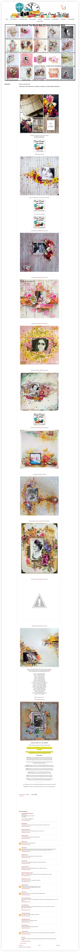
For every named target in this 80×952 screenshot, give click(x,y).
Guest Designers (71, 19)
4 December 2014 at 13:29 (26, 844)
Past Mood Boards (55, 19)
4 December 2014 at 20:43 (26, 875)
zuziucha (23, 847)
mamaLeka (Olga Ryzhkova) (26, 813)
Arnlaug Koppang (40, 427)
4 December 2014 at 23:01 (26, 894)
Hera (22, 937)
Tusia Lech (23, 860)
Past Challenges (47, 19)
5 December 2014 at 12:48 (26, 901)
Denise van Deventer (25, 898)
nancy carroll (24, 931)
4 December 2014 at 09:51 (26, 820)
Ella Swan (23, 841)
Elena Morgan (40, 579)
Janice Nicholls (24, 905)
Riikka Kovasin (24, 925)
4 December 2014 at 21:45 (26, 881)
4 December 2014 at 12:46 (26, 838)
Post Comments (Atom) (27, 947)
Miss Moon (40, 625)
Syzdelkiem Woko (41, 230)
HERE (50, 670)
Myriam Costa (24, 835)
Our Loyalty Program (23, 19)
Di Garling (23, 823)
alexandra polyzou (25, 913)
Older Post (58, 945)
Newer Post (21, 945)
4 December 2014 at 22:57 (26, 888)
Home (7, 19)
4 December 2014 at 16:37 (26, 857)
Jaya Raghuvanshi (25, 919)
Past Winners (63, 19)
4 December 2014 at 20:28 (26, 869)
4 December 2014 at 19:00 (26, 863)
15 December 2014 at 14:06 (26, 941)
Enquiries (40, 19)
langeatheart (24, 854)
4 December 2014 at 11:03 (26, 826)
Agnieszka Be (40, 277)
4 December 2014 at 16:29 (26, 851)
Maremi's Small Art (25, 829)
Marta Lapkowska (40, 370)
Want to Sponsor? (32, 19)
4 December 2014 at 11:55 (26, 832)
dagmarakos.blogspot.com (26, 872)
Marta (40, 474)
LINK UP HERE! (40, 21)
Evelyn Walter (36, 699)
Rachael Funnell (24, 866)
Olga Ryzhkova (37, 154)
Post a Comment (23, 943)
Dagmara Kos (40, 323)
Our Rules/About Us (14, 19)
